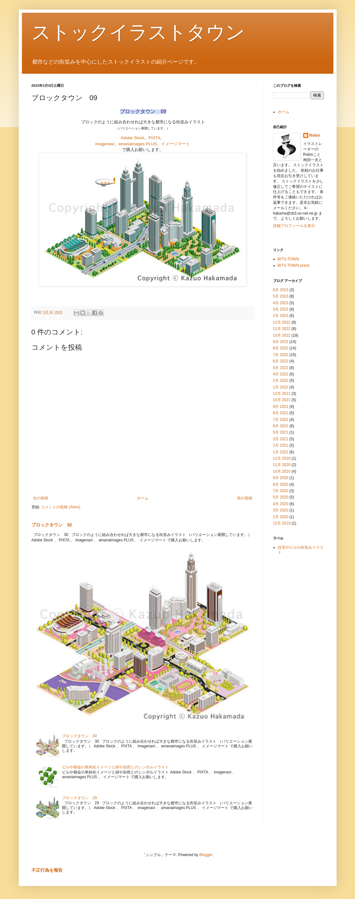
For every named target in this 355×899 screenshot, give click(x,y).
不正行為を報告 (47, 870)
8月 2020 (281, 484)
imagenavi (104, 143)
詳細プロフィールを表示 (294, 225)
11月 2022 (281, 328)
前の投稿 (244, 498)
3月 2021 (281, 439)
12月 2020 (281, 458)
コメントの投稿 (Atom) (60, 507)
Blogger (205, 855)
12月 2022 (281, 322)
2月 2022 (281, 380)
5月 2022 (281, 368)
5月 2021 (281, 432)
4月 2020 (281, 504)
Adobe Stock (133, 137)
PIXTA (154, 137)
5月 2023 (281, 296)
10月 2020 (281, 471)
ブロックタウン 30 (51, 524)
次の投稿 (40, 498)
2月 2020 (281, 517)
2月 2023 (281, 315)
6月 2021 (281, 426)
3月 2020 (281, 510)
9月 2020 (281, 478)
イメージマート (175, 143)
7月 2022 (281, 355)
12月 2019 (281, 523)
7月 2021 (281, 419)
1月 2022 (281, 387)
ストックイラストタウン (138, 32)
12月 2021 (281, 393)
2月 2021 (281, 445)
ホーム (142, 498)
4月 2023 (281, 303)
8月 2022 (281, 348)
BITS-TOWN (288, 259)
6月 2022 (281, 361)
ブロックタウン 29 (79, 798)
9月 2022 (281, 342)
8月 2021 (281, 413)
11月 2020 (281, 465)
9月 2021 (281, 406)
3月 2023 (281, 309)
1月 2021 (281, 452)
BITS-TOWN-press (294, 265)
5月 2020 (281, 497)
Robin (315, 135)
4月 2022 (281, 374)
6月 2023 (281, 290)
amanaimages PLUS (138, 143)
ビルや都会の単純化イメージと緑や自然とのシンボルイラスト (115, 767)
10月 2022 (281, 335)
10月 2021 (281, 400)
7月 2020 (281, 491)
